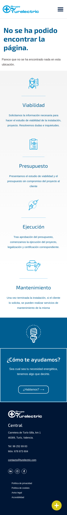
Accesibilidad (18, 497)
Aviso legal (17, 492)
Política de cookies (20, 488)
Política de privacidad (22, 483)
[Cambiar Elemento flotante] (57, 505)
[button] (60, 9)
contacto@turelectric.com (22, 459)
